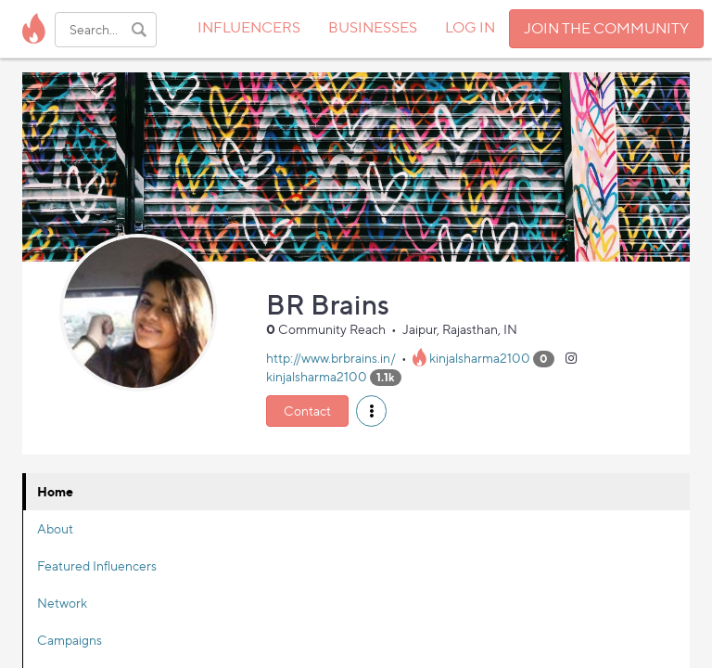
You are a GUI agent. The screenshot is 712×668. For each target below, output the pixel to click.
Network (62, 602)
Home (55, 491)
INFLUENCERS (248, 27)
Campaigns (69, 640)
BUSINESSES (372, 27)
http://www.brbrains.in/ (331, 358)
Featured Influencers (97, 565)
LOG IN (470, 27)
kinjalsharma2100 (479, 358)
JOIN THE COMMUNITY (606, 28)
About (55, 528)
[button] (371, 411)
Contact (307, 410)
